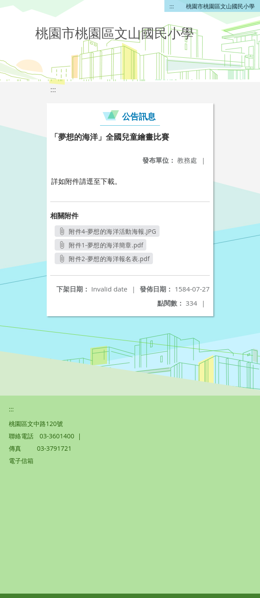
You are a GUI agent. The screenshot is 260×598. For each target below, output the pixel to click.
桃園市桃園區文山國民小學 (220, 6)
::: (172, 6)
